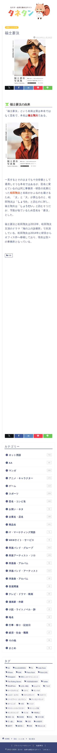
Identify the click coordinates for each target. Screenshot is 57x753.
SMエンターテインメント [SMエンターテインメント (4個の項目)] (29, 677)
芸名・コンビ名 (11, 27)
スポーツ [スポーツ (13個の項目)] (43, 695)
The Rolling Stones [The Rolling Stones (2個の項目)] (14, 681)
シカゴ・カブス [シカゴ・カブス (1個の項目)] (13, 695)
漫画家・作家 (30, 601)
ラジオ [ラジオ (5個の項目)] (26, 712)
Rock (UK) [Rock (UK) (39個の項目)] (43, 672)
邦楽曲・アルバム (30, 563)
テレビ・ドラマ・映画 (30, 593)
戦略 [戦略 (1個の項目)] (20, 721)
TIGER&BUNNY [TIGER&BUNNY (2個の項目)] (32, 681)
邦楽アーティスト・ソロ (30, 555)
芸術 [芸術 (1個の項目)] (30, 726)
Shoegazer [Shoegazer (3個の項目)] (11, 677)
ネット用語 (30, 454)
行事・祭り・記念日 (30, 624)
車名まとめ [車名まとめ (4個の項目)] (41, 726)
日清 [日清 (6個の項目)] (29, 721)
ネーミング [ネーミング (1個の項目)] (11, 704)
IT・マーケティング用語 (30, 532)
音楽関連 (30, 586)
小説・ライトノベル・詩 (30, 609)
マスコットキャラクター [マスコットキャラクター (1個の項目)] (16, 708)
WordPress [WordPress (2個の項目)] (12, 686)
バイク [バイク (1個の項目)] (31, 704)
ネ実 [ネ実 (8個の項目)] (22, 704)
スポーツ (30, 493)
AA (30, 462)
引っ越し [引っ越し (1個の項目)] (11, 721)
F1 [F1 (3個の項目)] (32, 668)
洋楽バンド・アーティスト (30, 570)
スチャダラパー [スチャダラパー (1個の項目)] (29, 695)
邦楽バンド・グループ (30, 547)
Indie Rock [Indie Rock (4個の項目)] (42, 668)
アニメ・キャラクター (30, 478)
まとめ (30, 647)
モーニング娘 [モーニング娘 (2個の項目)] (34, 708)
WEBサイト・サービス (30, 539)
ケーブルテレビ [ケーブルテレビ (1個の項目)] (13, 690)
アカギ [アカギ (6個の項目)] (47, 686)
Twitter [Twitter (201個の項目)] (45, 681)
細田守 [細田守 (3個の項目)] (10, 726)
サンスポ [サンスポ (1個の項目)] (37, 690)
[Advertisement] (28, 344)
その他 (30, 640)
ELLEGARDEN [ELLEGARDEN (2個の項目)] (20, 668)
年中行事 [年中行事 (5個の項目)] (41, 717)
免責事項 (39, 745)
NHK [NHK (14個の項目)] (19, 672)
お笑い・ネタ (30, 508)
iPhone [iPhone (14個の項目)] (10, 672)
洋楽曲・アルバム (30, 578)
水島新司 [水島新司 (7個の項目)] (39, 721)
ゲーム (30, 485)
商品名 (30, 524)
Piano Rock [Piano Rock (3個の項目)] (31, 672)
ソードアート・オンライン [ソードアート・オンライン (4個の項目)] (17, 699)
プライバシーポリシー (22, 745)
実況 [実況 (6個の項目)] (30, 717)
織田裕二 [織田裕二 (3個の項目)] (21, 726)
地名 (30, 617)
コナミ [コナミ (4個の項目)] (26, 690)
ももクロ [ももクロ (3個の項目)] (37, 686)
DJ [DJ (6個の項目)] (9, 668)
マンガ (30, 470)
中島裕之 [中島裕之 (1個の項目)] (37, 712)
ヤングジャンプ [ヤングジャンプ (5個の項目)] (13, 712)
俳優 (9, 255)
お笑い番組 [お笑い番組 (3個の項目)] (24, 686)
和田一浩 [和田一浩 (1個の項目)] (11, 717)
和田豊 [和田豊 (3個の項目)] (21, 717)
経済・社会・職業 (30, 632)
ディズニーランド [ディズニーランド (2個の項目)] (37, 699)
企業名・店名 (30, 516)
